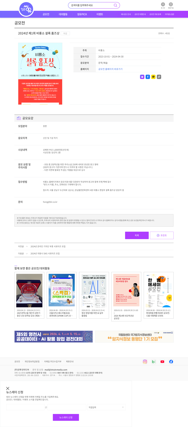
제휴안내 (69, 361)
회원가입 (171, 5)
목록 (137, 235)
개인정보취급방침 (32, 361)
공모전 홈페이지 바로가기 (110, 69)
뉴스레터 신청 (65, 417)
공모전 (17, 361)
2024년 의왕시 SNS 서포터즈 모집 (45, 253)
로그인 (163, 5)
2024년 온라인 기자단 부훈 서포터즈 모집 (48, 246)
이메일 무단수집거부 (52, 361)
